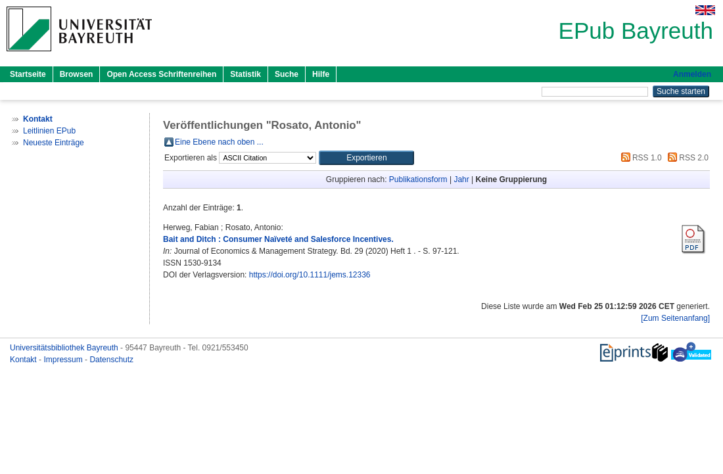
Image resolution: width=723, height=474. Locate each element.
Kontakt (24, 359)
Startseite (28, 74)
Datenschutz (111, 359)
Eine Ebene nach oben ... (219, 142)
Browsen (76, 74)
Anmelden (692, 74)
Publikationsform (418, 179)
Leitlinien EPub (49, 130)
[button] (366, 158)
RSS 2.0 (686, 157)
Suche (286, 74)
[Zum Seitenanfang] (675, 318)
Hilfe (320, 74)
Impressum (64, 359)
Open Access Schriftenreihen (161, 74)
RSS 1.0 (639, 157)
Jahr (461, 179)
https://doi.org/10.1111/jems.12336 (310, 274)
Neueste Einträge (53, 142)
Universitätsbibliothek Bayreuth (65, 347)
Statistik (245, 74)
